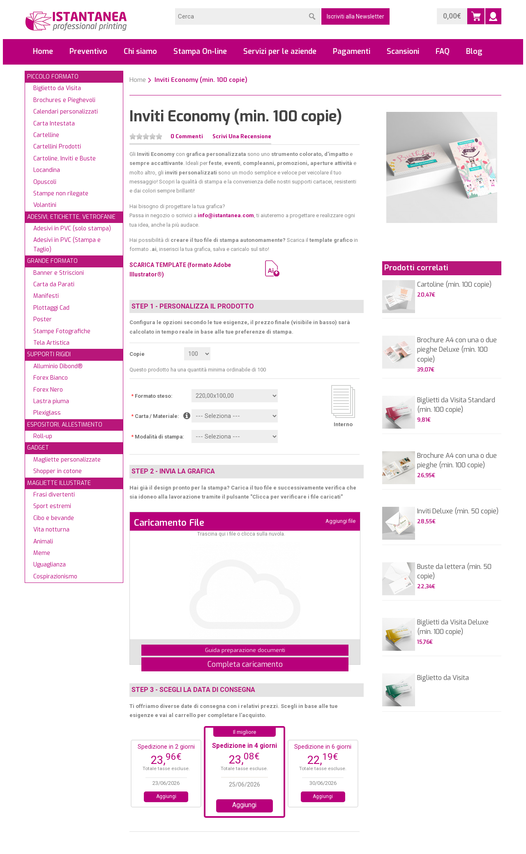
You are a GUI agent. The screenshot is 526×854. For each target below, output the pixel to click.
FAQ (443, 51)
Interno (343, 424)
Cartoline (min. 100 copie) (454, 284)
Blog (474, 51)
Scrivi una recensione (241, 136)
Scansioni (403, 51)
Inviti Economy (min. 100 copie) (201, 80)
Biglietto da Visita (443, 677)
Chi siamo (140, 51)
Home (43, 51)
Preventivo (88, 51)
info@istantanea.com (226, 215)
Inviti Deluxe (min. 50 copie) (457, 511)
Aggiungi (166, 796)
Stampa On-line (200, 51)
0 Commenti (187, 136)
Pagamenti (351, 51)
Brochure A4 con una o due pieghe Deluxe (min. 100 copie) (457, 350)
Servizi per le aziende (279, 51)
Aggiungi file (340, 521)
